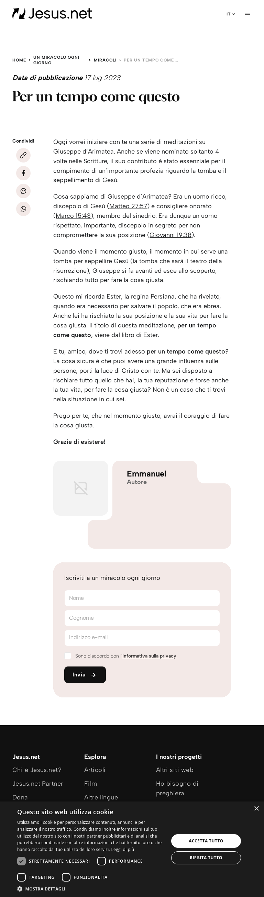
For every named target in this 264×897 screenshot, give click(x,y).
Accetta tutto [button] (206, 841)
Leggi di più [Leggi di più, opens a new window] (122, 849)
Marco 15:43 (73, 216)
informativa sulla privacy (149, 656)
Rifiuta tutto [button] (206, 858)
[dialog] (132, 849)
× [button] (256, 808)
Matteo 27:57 (128, 206)
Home (19, 60)
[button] (90, 888)
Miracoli (105, 60)
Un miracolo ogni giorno (56, 60)
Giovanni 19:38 (170, 235)
